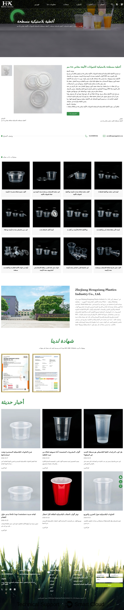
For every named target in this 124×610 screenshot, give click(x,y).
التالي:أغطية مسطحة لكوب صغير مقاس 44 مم (112, 119)
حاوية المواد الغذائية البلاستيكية (82, 584)
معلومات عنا (51, 4)
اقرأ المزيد (4, 467)
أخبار (91, 4)
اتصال (102, 4)
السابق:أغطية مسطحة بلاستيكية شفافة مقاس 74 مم (13, 119)
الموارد (78, 4)
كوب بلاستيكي (77, 574)
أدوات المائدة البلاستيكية (80, 577)
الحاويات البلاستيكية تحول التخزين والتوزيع (99, 514)
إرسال (109, 584)
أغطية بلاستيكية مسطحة (57, 26)
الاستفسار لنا (73, 113)
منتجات (66, 4)
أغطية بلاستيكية (70, 26)
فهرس (36, 4)
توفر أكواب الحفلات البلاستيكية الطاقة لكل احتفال (60, 514)
